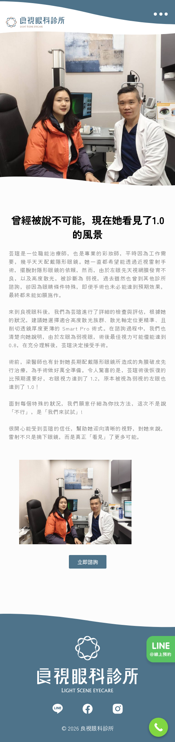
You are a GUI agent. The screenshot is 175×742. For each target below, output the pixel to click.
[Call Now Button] (158, 727)
